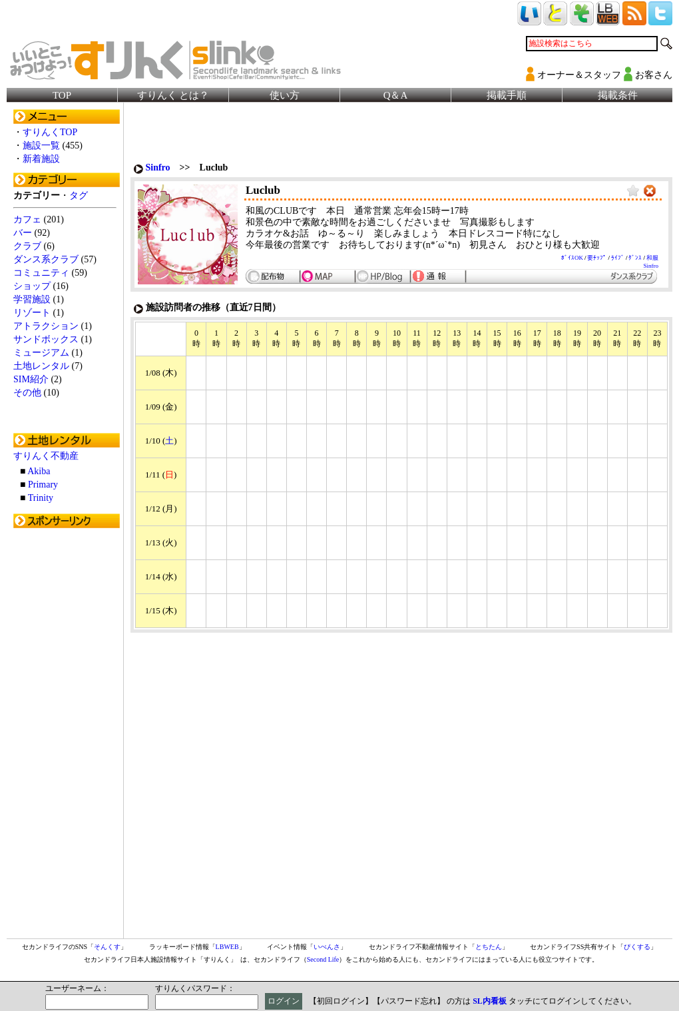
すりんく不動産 (46, 456)
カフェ (27, 219)
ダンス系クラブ (46, 259)
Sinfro (158, 167)
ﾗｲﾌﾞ (617, 257)
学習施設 (32, 299)
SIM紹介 (31, 379)
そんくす (107, 946)
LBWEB (227, 946)
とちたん (488, 946)
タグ (78, 195)
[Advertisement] (66, 734)
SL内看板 (490, 1001)
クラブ (27, 246)
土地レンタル (41, 366)
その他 (27, 393)
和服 (652, 257)
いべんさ (327, 946)
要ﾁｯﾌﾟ (596, 257)
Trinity (40, 498)
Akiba (38, 471)
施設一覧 (41, 146)
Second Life (323, 959)
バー (22, 233)
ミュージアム (41, 353)
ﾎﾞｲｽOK (572, 257)
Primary (43, 485)
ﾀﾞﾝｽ (635, 257)
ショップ (32, 286)
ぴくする (637, 946)
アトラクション (46, 326)
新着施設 (41, 159)
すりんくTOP (50, 132)
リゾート (32, 313)
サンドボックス (46, 339)
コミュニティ (41, 273)
